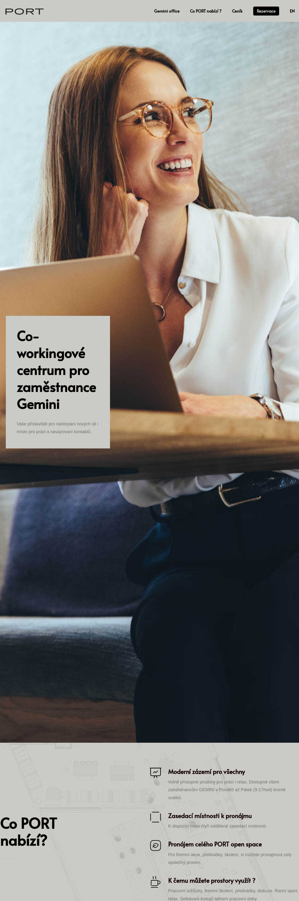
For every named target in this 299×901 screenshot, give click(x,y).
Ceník (237, 11)
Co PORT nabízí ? (205, 11)
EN (292, 11)
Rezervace (266, 11)
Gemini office (167, 11)
